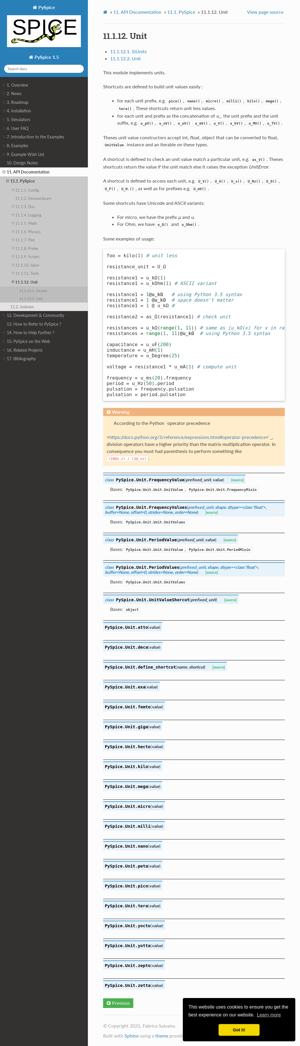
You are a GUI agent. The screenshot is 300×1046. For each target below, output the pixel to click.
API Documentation (137, 12)
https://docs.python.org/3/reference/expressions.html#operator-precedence (187, 437)
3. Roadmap (15, 102)
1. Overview (15, 85)
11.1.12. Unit (25, 281)
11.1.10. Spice (25, 264)
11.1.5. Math (24, 223)
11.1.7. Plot (23, 239)
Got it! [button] (239, 1030)
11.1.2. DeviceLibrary (33, 198)
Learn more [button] (269, 1014)
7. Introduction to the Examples (33, 137)
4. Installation (17, 111)
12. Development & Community (33, 315)
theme (161, 1035)
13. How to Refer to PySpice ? (34, 324)
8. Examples (15, 145)
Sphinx (132, 1035)
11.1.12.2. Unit (31, 298)
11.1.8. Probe (25, 248)
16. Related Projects (22, 350)
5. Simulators (16, 119)
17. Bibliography (19, 358)
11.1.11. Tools (25, 273)
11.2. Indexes (22, 306)
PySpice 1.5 (46, 57)
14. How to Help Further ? (28, 332)
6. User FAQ (15, 128)
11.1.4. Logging (26, 214)
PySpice (44, 26)
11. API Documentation (26, 172)
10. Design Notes (22, 162)
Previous (118, 1003)
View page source (265, 12)
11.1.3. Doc (23, 206)
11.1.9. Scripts (26, 256)
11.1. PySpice (20, 181)
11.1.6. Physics (26, 231)
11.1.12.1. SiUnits (33, 290)
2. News (12, 93)
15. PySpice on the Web (26, 341)
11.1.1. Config (25, 190)
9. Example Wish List (23, 154)
